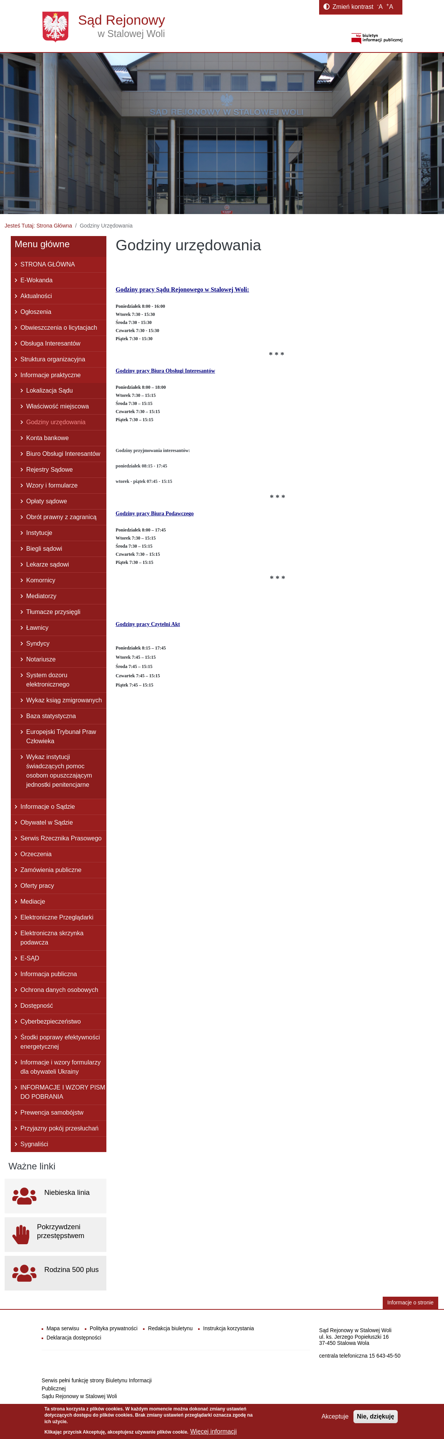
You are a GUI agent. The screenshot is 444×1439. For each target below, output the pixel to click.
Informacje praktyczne (50, 375)
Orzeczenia (36, 854)
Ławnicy (37, 627)
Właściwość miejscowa (57, 406)
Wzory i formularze (51, 485)
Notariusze (41, 659)
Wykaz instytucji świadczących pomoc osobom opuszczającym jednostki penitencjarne (59, 771)
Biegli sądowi (44, 548)
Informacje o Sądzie (47, 806)
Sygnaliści (34, 1144)
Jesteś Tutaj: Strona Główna (38, 226)
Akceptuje (334, 1416)
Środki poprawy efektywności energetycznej (60, 1042)
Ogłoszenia (35, 312)
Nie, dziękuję (375, 1416)
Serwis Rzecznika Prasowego (61, 838)
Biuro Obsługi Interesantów (63, 453)
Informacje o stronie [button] (410, 1303)
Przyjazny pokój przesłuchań (59, 1128)
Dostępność (36, 1005)
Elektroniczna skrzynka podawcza (52, 938)
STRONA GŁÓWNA (47, 264)
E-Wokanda (36, 280)
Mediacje (32, 901)
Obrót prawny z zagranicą (61, 517)
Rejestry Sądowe (49, 469)
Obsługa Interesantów (50, 343)
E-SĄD (29, 958)
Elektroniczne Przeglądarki (56, 917)
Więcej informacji (213, 1431)
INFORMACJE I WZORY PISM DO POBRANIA (62, 1092)
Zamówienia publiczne (50, 870)
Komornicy (41, 580)
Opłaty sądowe (46, 501)
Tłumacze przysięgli (53, 612)
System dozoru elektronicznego (47, 680)
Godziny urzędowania (56, 422)
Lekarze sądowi (47, 564)
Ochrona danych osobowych (59, 990)
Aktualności (36, 296)
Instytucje (39, 533)
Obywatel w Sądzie (46, 822)
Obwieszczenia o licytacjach (58, 327)
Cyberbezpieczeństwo (50, 1021)
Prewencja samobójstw (52, 1112)
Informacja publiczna (48, 974)
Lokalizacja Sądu (49, 390)
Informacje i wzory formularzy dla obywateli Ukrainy (60, 1067)
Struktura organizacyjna (52, 359)
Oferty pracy (37, 885)
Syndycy (37, 643)
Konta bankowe (47, 438)
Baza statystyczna (51, 716)
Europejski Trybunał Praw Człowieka (61, 736)
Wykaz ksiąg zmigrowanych (64, 700)
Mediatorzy (41, 596)
